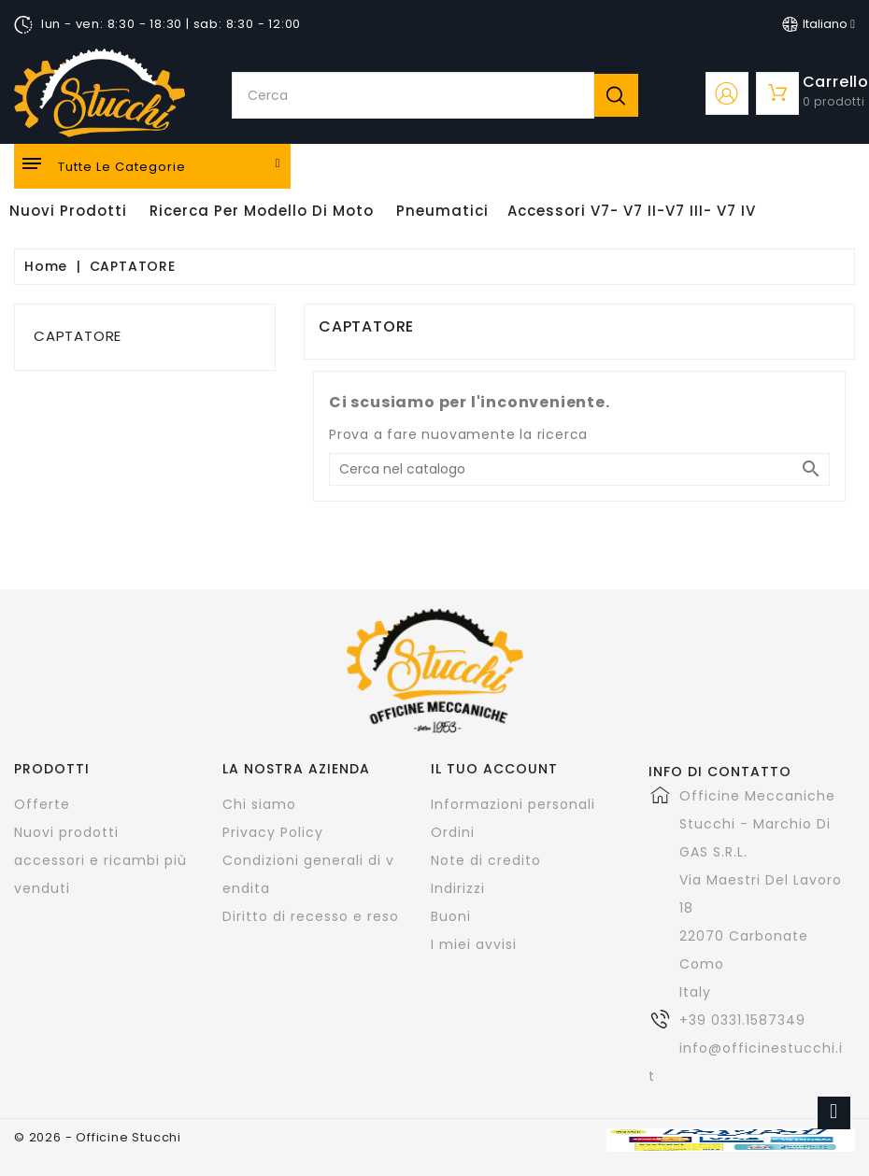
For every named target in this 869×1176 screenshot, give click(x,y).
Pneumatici (442, 210)
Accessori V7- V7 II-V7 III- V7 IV (631, 210)
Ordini (453, 832)
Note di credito (486, 860)
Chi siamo (259, 804)
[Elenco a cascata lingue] (818, 24)
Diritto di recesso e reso (310, 916)
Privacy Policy (272, 832)
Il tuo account (494, 768)
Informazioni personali (513, 804)
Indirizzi (458, 888)
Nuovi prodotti (66, 832)
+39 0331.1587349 (742, 1020)
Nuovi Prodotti (68, 210)
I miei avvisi (474, 944)
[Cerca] (579, 469)
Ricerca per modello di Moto (262, 210)
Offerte (42, 804)
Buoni (451, 916)
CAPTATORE (77, 336)
